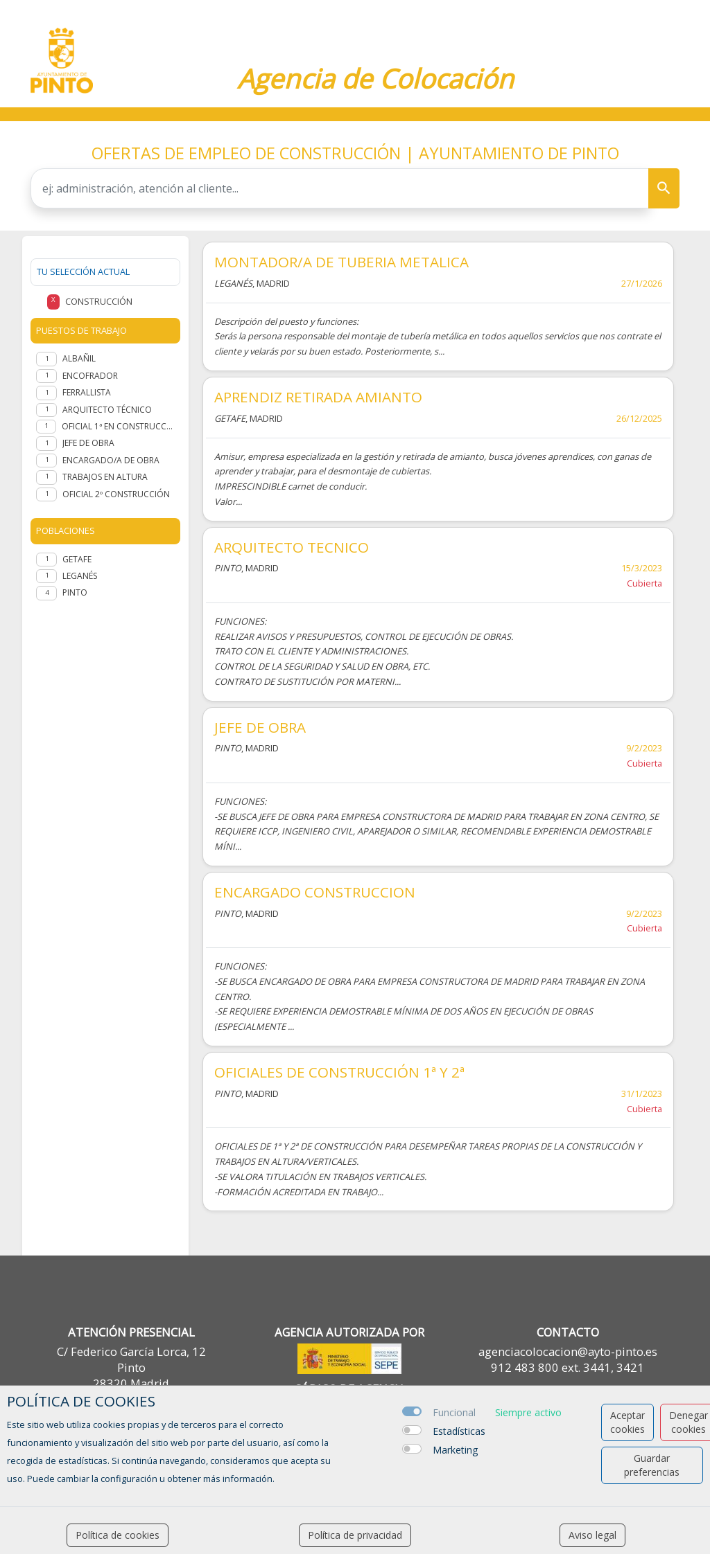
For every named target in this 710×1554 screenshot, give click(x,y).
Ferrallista (86, 392)
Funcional (454, 1412)
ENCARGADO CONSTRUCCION (314, 892)
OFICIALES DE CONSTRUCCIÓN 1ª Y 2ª (339, 1072)
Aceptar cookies (627, 1422)
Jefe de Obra (88, 443)
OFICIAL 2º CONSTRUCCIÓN (116, 494)
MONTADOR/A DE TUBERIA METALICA (341, 261)
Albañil (79, 358)
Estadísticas (459, 1431)
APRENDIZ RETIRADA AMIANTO (318, 397)
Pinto (74, 592)
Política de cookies (117, 1535)
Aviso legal (592, 1535)
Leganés (79, 576)
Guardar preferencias (651, 1465)
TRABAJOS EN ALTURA (105, 477)
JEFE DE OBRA (260, 727)
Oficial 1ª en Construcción (118, 426)
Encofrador (90, 376)
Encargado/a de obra (110, 460)
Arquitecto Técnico (107, 410)
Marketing (455, 1449)
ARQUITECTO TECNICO (291, 547)
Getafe (77, 559)
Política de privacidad (355, 1535)
